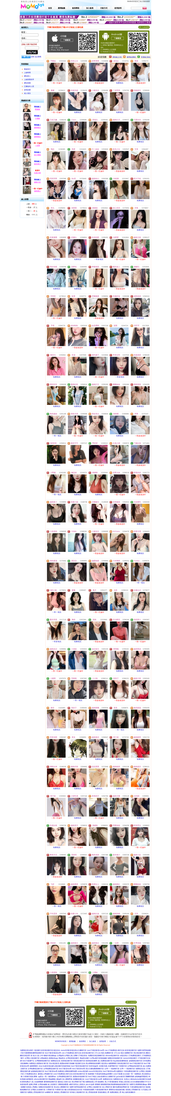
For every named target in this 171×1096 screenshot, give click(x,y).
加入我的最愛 (145, 1)
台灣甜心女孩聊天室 (38, 1090)
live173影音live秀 (65, 1069)
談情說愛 (27, 90)
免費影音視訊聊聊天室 (96, 1056)
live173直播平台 (28, 1061)
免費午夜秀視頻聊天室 (77, 1087)
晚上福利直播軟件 (128, 1092)
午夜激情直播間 (88, 1090)
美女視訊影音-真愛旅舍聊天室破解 (62, 1063)
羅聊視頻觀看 (63, 1084)
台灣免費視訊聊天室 (35, 1069)
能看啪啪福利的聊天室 (120, 1084)
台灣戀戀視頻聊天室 (42, 1061)
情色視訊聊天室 (123, 1063)
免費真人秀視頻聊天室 (35, 1092)
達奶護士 (37, 191)
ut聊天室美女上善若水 (77, 1084)
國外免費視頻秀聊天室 (121, 1087)
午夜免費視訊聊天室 (131, 1071)
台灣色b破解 (42, 1084)
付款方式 (112, 1041)
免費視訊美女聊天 (27, 1050)
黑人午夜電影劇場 (111, 1082)
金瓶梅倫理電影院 (141, 1077)
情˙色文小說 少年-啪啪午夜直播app (43, 1056)
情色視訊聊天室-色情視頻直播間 (85, 1061)
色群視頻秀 (24, 1084)
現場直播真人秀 (103, 1092)
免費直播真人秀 (115, 1092)
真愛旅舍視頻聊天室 (80, 1077)
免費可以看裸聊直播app (138, 1084)
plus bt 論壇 (90, 1084)
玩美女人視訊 (129, 1079)
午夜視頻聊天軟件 (101, 1090)
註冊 (32, 57)
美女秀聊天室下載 (78, 1082)
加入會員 (92, 1041)
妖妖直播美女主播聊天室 (106, 1077)
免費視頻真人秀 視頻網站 (94, 1082)
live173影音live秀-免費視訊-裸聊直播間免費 (61, 1071)
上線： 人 (31, 204)
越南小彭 (37, 182)
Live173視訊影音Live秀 (95, 1050)
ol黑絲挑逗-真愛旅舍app (49, 1058)
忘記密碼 (38, 57)
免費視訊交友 (55, 1061)
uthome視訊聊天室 (112, 1056)
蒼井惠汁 (37, 164)
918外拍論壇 (93, 1066)
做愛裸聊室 (34, 1066)
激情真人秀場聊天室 (45, 1074)
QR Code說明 (144, 27)
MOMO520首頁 (60, 1041)
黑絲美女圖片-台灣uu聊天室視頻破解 (93, 1058)
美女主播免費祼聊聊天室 (95, 1069)
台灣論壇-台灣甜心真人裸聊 (67, 1056)
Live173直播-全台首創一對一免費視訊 (127, 1074)
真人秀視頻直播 (91, 1092)
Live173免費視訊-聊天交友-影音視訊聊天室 (69, 1074)
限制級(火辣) (117, 57)
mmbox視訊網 (82, 1071)
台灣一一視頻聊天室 (111, 1069)
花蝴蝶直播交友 (78, 1079)
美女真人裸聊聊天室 (61, 1087)
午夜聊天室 (123, 1066)
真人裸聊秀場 (67, 1079)
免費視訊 (119, 83)
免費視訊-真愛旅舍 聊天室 (38, 1063)
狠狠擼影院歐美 (106, 1084)
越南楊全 (37, 137)
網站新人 (27, 76)
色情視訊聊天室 (67, 1061)
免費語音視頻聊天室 (114, 1058)
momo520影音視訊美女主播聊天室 (73, 1050)
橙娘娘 (37, 109)
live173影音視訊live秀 (53, 1053)
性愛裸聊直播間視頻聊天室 (34, 1053)
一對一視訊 (56, 436)
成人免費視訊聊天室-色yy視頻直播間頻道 (113, 1061)
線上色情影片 (53, 1084)
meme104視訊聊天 (130, 1058)
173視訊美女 (82, 1056)
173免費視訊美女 (30, 1074)
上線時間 (27, 73)
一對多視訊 (98, 259)
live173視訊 (92, 1077)
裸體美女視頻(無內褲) (117, 1090)
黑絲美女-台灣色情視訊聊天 (69, 1058)
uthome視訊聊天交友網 (142, 1079)
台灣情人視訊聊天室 (32, 1058)
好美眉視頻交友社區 (74, 1090)
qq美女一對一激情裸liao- (47, 1077)
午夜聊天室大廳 (61, 1090)
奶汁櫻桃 (37, 155)
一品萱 (37, 145)
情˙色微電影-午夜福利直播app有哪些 (99, 1074)
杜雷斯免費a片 (25, 1082)
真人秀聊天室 (107, 1087)
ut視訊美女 (124, 1056)
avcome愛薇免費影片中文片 (140, 1082)
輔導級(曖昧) (131, 57)
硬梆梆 (97, 1084)
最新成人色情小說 (64, 1082)
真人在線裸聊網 (37, 1082)
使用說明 (102, 1041)
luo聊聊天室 (48, 1092)
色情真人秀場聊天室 (133, 1090)
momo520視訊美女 (95, 1071)
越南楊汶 (37, 128)
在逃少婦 (37, 173)
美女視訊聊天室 (139, 1053)
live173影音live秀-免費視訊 (113, 1071)
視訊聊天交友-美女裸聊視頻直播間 (88, 1063)
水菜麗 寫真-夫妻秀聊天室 (108, 1066)
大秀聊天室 (50, 1090)
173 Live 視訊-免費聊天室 (103, 1053)
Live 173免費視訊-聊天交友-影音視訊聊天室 (121, 1050)
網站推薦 (27, 83)
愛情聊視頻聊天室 (50, 1082)
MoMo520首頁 (132, 1)
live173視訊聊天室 (136, 1063)
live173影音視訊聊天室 (79, 1066)
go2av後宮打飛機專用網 (125, 1077)
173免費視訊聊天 (134, 1056)
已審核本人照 (29, 86)
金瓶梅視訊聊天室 (37, 1071)
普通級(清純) (145, 57)
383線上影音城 (124, 1082)
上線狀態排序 (29, 79)
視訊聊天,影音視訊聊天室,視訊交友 (47, 1050)
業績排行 (27, 69)
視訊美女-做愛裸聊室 (109, 1063)
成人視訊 (27, 93)
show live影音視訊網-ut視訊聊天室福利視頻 (54, 1066)
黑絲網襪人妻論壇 (55, 1079)
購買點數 (72, 1041)
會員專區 (82, 1041)
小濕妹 (37, 118)
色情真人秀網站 (32, 1087)
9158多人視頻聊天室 (77, 1092)
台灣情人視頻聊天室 (94, 1087)
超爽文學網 (33, 1084)
